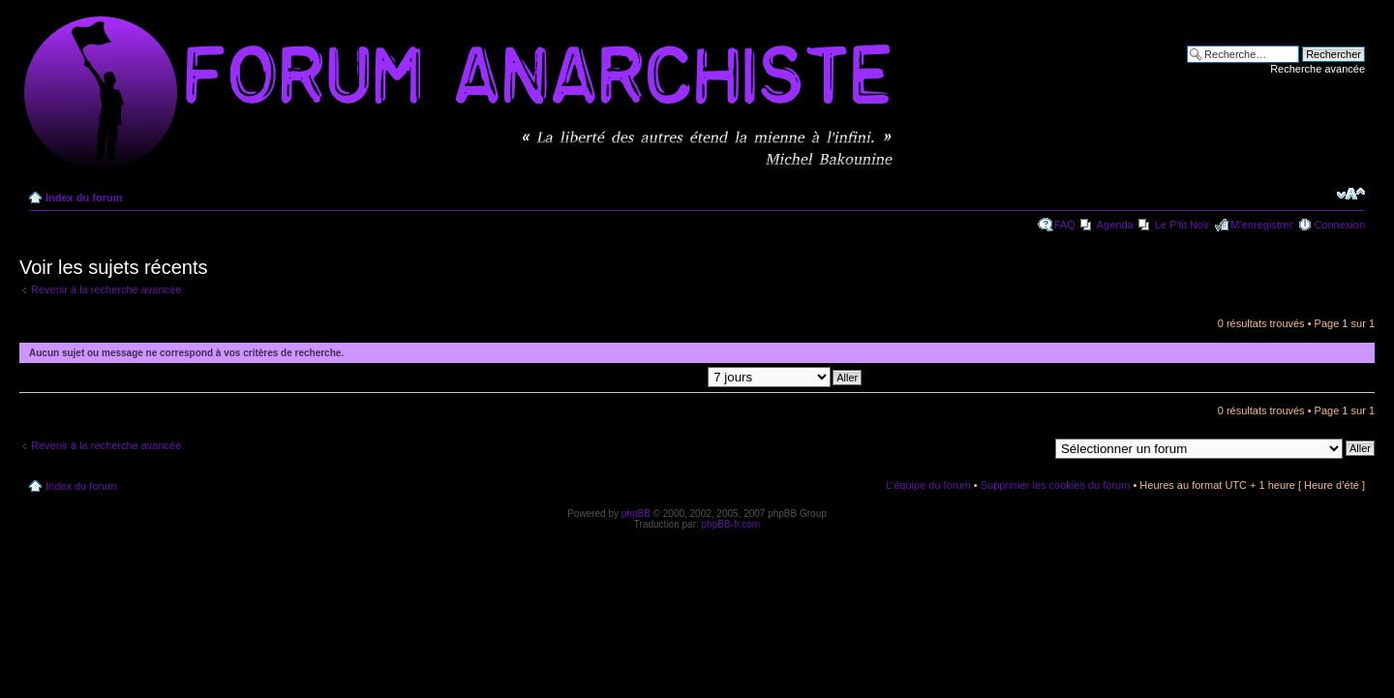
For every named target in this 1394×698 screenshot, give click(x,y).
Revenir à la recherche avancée (106, 289)
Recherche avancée (1317, 69)
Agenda (1115, 224)
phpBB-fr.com (731, 524)
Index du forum (83, 197)
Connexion (1339, 224)
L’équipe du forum (928, 485)
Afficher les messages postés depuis (681, 376)
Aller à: (1031, 447)
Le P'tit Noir (1182, 224)
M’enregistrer (1261, 224)
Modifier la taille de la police (1351, 193)
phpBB (636, 513)
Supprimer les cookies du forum (1056, 485)
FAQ (1065, 224)
